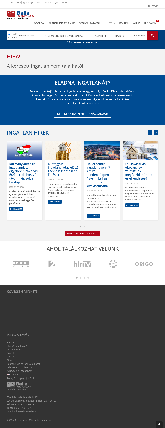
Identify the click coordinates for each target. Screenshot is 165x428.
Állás (136, 23)
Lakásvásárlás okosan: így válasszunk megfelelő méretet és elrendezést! (138, 171)
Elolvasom (16, 209)
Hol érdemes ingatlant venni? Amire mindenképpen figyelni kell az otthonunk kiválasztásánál (98, 175)
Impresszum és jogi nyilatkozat (23, 363)
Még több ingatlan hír (82, 233)
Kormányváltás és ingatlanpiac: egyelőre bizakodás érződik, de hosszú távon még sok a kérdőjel (23, 173)
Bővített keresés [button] (75, 42)
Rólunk (124, 23)
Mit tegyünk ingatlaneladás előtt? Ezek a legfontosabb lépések (63, 169)
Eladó (14, 34)
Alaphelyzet (93, 42)
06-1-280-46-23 (61, 2)
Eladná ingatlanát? (62, 23)
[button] (159, 424)
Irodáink (151, 22)
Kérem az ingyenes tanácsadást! (82, 114)
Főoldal (39, 23)
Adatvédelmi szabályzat (19, 370)
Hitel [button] (111, 23)
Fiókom (153, 6)
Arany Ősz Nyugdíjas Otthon (22, 378)
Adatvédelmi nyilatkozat (20, 367)
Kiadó (14, 37)
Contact (13, 374)
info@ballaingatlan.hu (37, 2)
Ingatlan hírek (28, 132)
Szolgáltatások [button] (91, 23)
